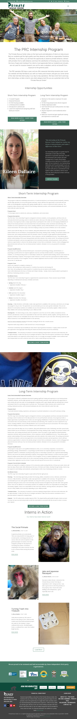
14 (47, 680)
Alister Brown (47, 576)
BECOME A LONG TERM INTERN (38, 506)
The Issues (71, 697)
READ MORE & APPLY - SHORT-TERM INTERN (22, 119)
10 (41, 680)
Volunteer (62, 702)
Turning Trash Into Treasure (19, 609)
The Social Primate (19, 527)
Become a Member (64, 699)
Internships (71, 702)
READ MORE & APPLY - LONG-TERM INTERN (55, 123)
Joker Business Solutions (45, 716)
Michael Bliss (16, 530)
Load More (38, 650)
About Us (63, 697)
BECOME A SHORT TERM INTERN (39, 342)
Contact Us (60, 1)
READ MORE (14, 554)
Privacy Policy (47, 715)
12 (44, 680)
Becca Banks (16, 614)
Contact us (67, 704)
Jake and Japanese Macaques (50, 572)
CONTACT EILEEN (52, 179)
